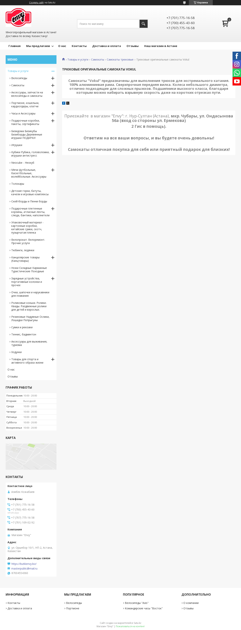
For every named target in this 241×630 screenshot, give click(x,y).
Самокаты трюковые (120, 59)
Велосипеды (19, 78)
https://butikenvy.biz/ (24, 564)
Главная (14, 46)
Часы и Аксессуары (23, 113)
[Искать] (144, 24)
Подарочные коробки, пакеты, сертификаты (25, 122)
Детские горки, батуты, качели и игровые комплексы (30, 192)
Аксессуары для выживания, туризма (29, 343)
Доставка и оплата (106, 46)
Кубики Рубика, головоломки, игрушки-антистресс (30, 153)
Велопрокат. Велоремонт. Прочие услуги (28, 241)
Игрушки (16, 145)
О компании (191, 603)
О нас (62, 46)
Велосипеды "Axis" (137, 603)
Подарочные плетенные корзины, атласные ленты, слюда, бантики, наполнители (30, 212)
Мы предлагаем (38, 46)
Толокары (17, 183)
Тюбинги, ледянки (22, 250)
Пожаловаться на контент (130, 626)
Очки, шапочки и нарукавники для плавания (30, 293)
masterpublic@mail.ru (24, 568)
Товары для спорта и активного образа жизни (27, 360)
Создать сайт (36, 2)
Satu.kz (137, 623)
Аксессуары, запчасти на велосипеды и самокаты (27, 94)
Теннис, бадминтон (23, 334)
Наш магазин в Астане (160, 46)
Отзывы (133, 46)
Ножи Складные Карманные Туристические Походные (29, 269)
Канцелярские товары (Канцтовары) (25, 259)
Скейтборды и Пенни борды (29, 201)
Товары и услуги (77, 59)
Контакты (79, 46)
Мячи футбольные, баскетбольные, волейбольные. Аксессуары (28, 173)
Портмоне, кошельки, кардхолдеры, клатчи (25, 104)
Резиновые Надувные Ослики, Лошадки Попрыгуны (30, 318)
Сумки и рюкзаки (22, 327)
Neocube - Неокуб (22, 162)
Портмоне (72, 608)
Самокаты (97, 59)
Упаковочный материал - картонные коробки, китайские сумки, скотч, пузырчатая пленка (27, 227)
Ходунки (16, 352)
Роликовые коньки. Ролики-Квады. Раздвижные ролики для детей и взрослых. (29, 306)
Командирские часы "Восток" (144, 608)
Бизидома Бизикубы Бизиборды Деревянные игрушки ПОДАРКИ (26, 134)
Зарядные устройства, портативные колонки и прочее (26, 282)
